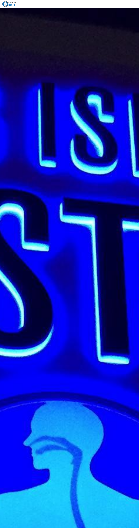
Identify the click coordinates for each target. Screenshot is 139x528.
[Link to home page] (8, 4)
